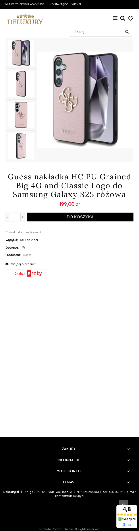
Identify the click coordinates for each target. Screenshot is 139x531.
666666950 (37, 4)
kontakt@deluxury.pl (65, 4)
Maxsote (45, 529)
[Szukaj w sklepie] (96, 31)
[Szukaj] (127, 32)
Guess (27, 255)
